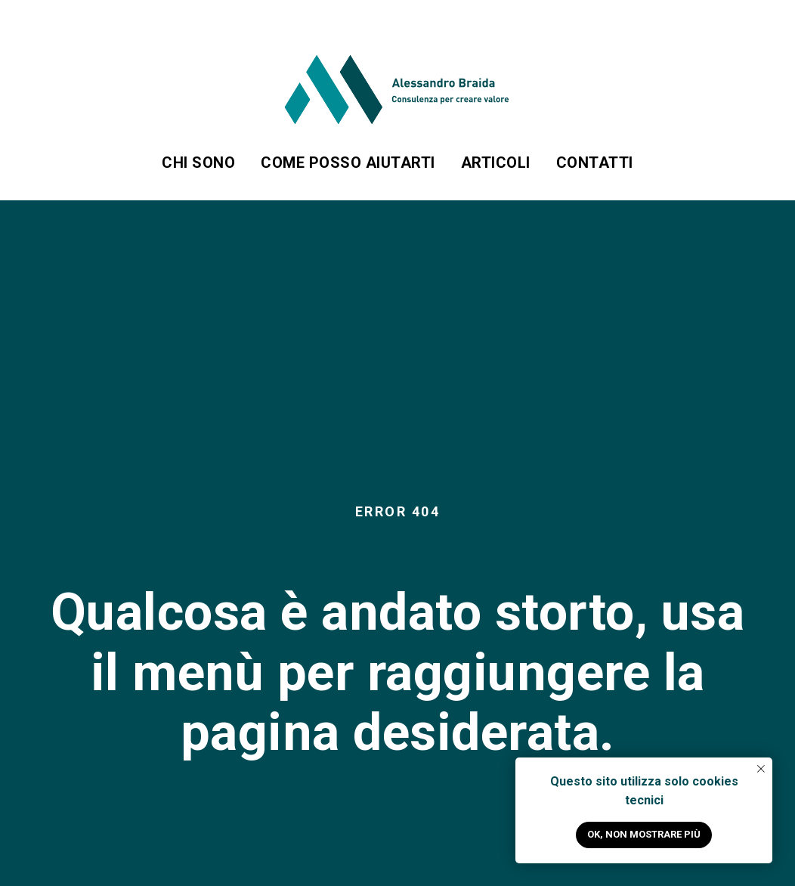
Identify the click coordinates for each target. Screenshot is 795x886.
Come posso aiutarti (348, 162)
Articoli (496, 162)
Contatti (594, 162)
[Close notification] (761, 768)
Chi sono (198, 162)
